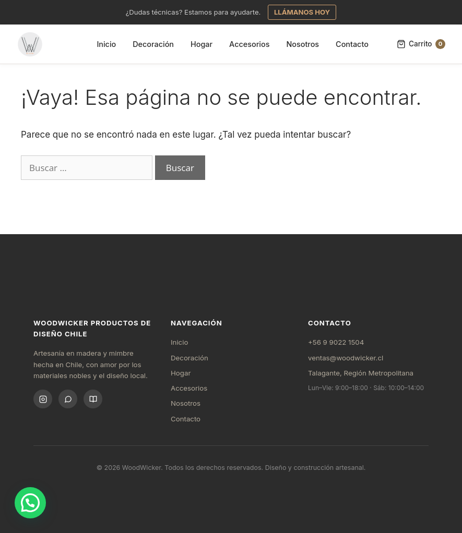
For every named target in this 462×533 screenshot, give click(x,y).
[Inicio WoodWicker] (30, 44)
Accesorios (249, 44)
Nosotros (302, 44)
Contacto (352, 44)
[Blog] (93, 399)
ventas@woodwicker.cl (345, 358)
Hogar (201, 44)
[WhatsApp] (67, 399)
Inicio (106, 44)
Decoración (153, 44)
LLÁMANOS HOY (302, 12)
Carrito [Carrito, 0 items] (421, 44)
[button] (30, 502)
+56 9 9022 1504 (336, 342)
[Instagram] (42, 399)
